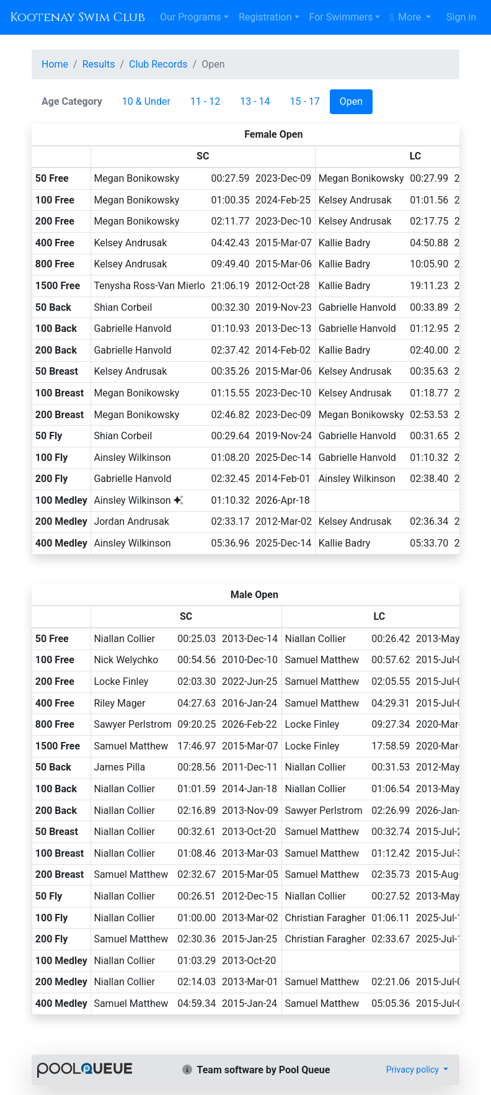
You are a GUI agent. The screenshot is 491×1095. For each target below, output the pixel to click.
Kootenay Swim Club (77, 17)
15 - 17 (305, 101)
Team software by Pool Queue (256, 1070)
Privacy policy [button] (413, 1070)
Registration (265, 17)
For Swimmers (341, 17)
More (406, 17)
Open (351, 101)
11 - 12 (205, 101)
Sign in (461, 17)
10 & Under (146, 101)
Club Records (158, 64)
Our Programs (190, 17)
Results (98, 64)
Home (55, 64)
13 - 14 (255, 101)
